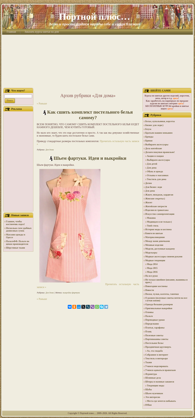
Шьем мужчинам (154, 393)
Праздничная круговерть (158, 347)
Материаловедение (155, 237)
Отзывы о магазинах (158, 175)
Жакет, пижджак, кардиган (159, 194)
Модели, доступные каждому (160, 249)
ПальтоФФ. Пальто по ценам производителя (17, 242)
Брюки (148, 140)
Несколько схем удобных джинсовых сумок (19, 229)
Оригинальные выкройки (158, 308)
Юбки (148, 405)
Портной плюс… (94, 16)
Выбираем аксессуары (156, 144)
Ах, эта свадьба (155, 351)
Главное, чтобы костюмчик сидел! (15, 222)
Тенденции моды (155, 385)
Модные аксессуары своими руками (163, 256)
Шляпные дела (153, 378)
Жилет (148, 202)
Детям (148, 183)
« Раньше (42, 103)
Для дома (50, 149)
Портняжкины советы (156, 339)
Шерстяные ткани (15, 248)
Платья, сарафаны (154, 327)
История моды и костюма (158, 229)
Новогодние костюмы (156, 286)
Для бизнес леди (153, 187)
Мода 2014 (152, 264)
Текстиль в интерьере (156, 358)
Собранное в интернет (156, 355)
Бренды (149, 137)
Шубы (148, 389)
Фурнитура (151, 374)
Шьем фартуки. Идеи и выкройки (90, 158)
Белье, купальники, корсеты (160, 121)
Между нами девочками (157, 241)
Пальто (149, 316)
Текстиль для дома (156, 179)
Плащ (148, 331)
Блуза (148, 129)
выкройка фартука (71, 292)
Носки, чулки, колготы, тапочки (162, 294)
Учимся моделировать (156, 366)
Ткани (148, 362)
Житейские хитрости (156, 206)
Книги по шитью (154, 233)
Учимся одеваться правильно (160, 370)
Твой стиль (152, 226)
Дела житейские (153, 148)
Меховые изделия (154, 245)
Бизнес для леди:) (154, 125)
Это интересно (152, 397)
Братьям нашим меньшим (158, 133)
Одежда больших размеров (159, 304)
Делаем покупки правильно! (160, 152)
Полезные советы (154, 335)
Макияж (151, 218)
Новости (149, 290)
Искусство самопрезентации (159, 214)
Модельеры (151, 252)
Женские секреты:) (155, 198)
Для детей (152, 164)
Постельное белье (154, 343)
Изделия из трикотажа (157, 210)
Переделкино (152, 324)
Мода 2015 (152, 268)
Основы (149, 312)
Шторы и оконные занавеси (159, 382)
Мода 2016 (152, 272)
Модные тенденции (155, 260)
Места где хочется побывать (161, 401)
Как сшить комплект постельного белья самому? (90, 114)
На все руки (151, 276)
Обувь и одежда (155, 171)
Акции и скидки (155, 156)
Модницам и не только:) (159, 222)
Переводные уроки (155, 320)
